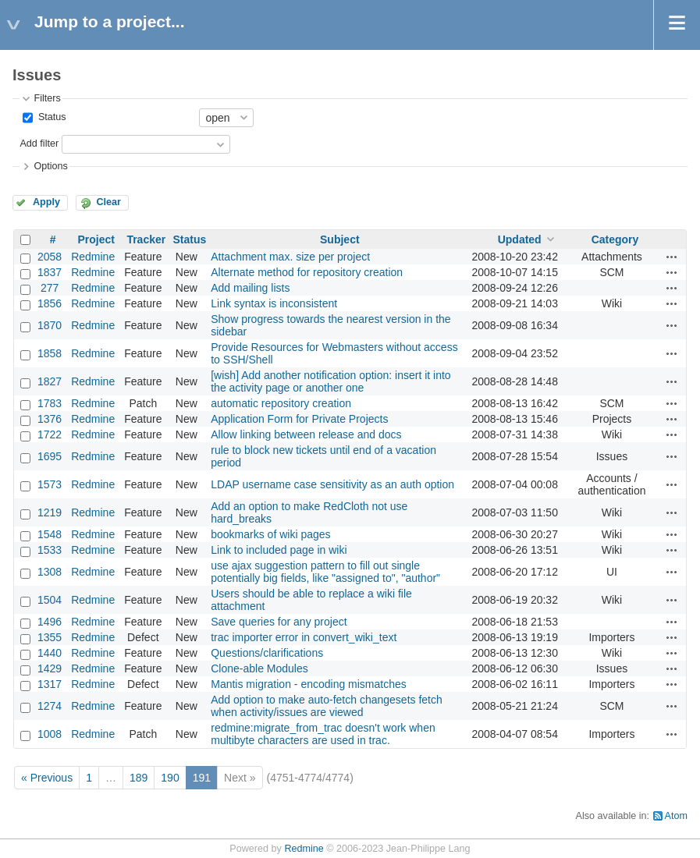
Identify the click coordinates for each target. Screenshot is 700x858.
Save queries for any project (278, 621)
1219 (49, 512)
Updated (520, 239)
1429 (49, 668)
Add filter (39, 143)
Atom (676, 815)
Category (615, 239)
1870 (49, 325)
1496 (49, 621)
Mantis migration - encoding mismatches (309, 684)
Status (50, 117)
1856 (49, 303)
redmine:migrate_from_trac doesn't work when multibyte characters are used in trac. (323, 734)
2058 (49, 256)
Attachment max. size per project (290, 256)
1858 (49, 353)
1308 (49, 572)
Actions (672, 256)
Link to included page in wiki (278, 550)
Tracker (145, 239)
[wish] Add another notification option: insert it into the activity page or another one (330, 381)
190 (170, 777)
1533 (49, 550)
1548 (49, 534)
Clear (108, 202)
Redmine (93, 256)
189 (138, 777)
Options (50, 166)
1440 (49, 653)
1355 (49, 637)
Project (95, 239)
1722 (49, 434)
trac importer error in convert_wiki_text (303, 637)
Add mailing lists (250, 288)
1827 (49, 381)
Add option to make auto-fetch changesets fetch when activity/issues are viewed (326, 705)
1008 (49, 734)
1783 (49, 403)
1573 (49, 484)
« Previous (47, 777)
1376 (49, 419)
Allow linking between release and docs (306, 434)
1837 (49, 272)
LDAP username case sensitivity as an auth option (332, 484)
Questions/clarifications (267, 653)
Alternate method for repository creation (307, 272)
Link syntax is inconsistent (274, 303)
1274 (49, 706)
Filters (47, 98)
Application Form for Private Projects (299, 419)
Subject (340, 239)
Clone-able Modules (259, 668)
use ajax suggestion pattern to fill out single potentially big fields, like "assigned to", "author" (325, 571)
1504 (49, 600)
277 (50, 288)
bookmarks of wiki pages (270, 534)
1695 (49, 456)
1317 (49, 684)
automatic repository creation (281, 403)
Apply (46, 202)
